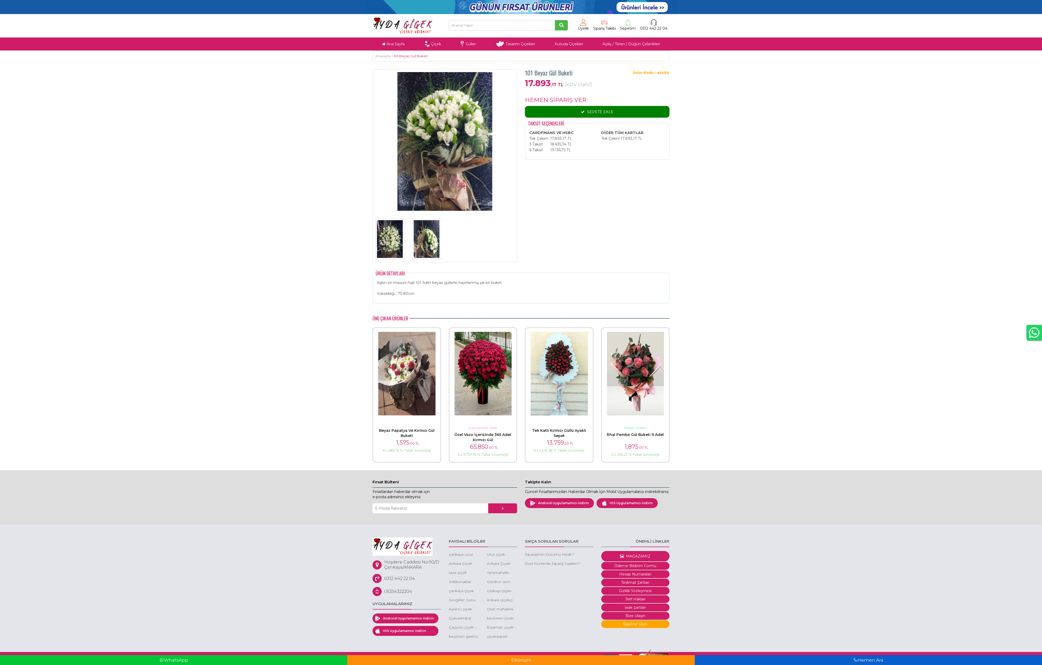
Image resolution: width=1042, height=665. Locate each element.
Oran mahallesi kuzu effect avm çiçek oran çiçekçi (501, 609)
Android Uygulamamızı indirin (559, 503)
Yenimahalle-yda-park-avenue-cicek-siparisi (499, 573)
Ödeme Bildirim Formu (635, 565)
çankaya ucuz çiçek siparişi (461, 555)
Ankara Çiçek (498, 563)
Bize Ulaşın (635, 615)
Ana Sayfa (393, 44)
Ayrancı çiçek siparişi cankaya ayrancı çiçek (462, 609)
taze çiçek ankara (458, 573)
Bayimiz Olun (635, 624)
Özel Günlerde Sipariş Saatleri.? (552, 563)
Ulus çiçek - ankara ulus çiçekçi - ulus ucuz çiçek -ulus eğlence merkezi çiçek (501, 555)
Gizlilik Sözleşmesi (635, 590)
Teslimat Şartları (635, 582)
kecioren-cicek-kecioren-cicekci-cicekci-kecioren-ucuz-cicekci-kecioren (501, 618)
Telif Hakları (635, 599)
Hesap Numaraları (635, 574)
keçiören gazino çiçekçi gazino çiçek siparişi (463, 636)
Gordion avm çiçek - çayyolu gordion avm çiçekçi (500, 582)
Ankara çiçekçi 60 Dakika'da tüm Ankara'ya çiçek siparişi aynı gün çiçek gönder (500, 600)
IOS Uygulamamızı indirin (627, 503)
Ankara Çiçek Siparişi (460, 564)
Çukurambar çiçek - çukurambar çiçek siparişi (460, 618)
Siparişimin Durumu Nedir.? (549, 554)
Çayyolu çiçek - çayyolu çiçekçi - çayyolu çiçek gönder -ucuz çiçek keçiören (463, 627)
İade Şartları (635, 607)
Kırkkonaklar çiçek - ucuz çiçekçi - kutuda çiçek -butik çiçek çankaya (463, 582)
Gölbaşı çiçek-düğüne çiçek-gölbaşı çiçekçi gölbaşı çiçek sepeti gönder (500, 591)
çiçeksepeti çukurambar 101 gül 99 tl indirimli (501, 636)
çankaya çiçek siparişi (461, 591)
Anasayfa (382, 56)
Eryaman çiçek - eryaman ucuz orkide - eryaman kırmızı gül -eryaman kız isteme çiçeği (502, 627)
